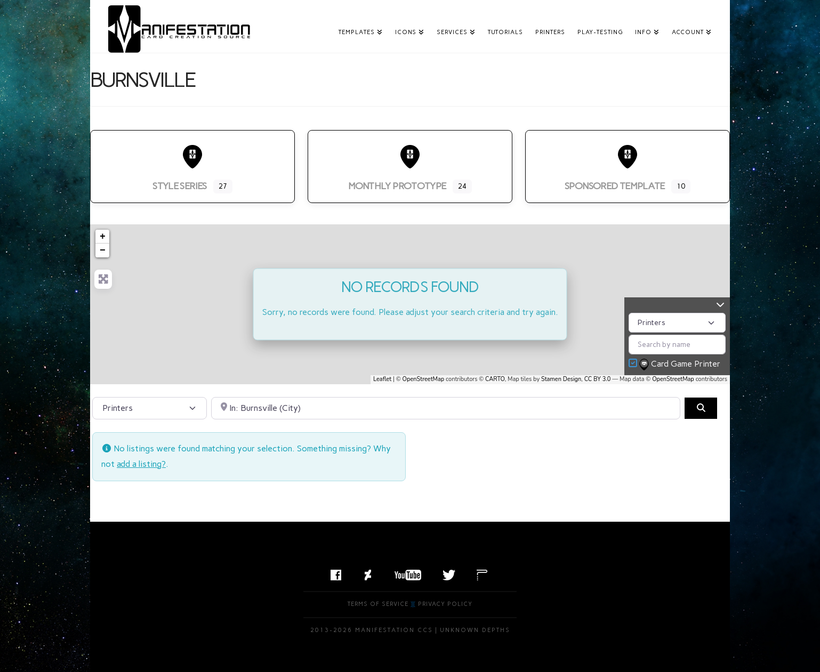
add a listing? (141, 464)
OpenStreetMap (424, 379)
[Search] (701, 408)
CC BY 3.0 (597, 379)
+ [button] (103, 236)
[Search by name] (677, 344)
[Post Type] (677, 323)
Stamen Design (561, 379)
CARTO (495, 379)
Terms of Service (378, 604)
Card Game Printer (680, 364)
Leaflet (382, 379)
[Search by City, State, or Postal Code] (446, 408)
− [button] (103, 250)
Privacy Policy (445, 604)
